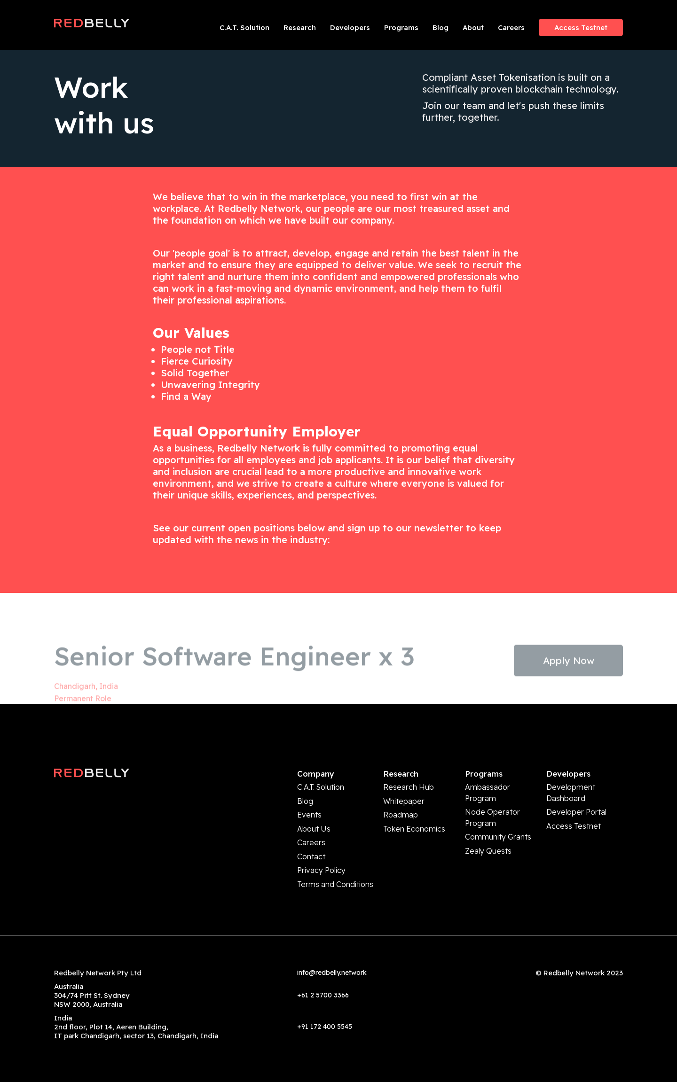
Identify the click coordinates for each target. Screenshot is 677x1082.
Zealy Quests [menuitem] (488, 839)
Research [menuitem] (299, 27)
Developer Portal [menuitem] (576, 806)
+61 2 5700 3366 (323, 978)
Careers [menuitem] (511, 27)
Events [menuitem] (309, 809)
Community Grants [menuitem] (498, 827)
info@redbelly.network (332, 955)
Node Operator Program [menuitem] (492, 811)
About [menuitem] (473, 27)
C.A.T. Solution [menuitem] (244, 27)
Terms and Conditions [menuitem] (335, 868)
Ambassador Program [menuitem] (487, 791)
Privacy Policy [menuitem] (321, 856)
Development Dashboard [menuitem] (570, 791)
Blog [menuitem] (441, 27)
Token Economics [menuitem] (414, 821)
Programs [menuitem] (401, 27)
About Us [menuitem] (314, 821)
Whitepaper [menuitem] (404, 798)
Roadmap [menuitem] (400, 809)
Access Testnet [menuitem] (580, 27)
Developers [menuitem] (350, 27)
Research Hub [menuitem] (408, 786)
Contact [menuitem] (311, 845)
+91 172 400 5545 (324, 1009)
